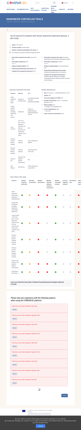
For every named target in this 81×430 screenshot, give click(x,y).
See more (14, 63)
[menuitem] (11, 9)
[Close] (72, 292)
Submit (64, 395)
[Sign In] (72, 2)
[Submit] (54, 3)
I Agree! (40, 426)
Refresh (14, 309)
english (64, 3)
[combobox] (65, 3)
